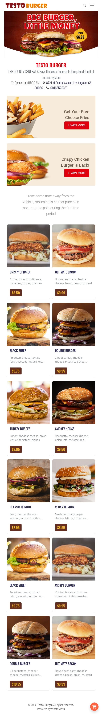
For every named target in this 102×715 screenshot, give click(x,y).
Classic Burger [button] (20, 507)
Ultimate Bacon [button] (65, 272)
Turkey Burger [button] (20, 428)
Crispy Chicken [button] (20, 272)
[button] (28, 245)
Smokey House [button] (64, 428)
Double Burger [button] (65, 350)
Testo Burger (44, 704)
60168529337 (59, 87)
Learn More (76, 125)
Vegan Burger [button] (64, 507)
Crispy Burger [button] (65, 585)
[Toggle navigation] (93, 5)
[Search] (86, 5)
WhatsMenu (58, 708)
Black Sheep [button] (18, 350)
